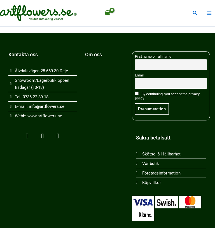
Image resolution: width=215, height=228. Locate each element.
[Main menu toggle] (209, 13)
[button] (195, 13)
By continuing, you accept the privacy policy (167, 96)
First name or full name (153, 56)
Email (139, 75)
